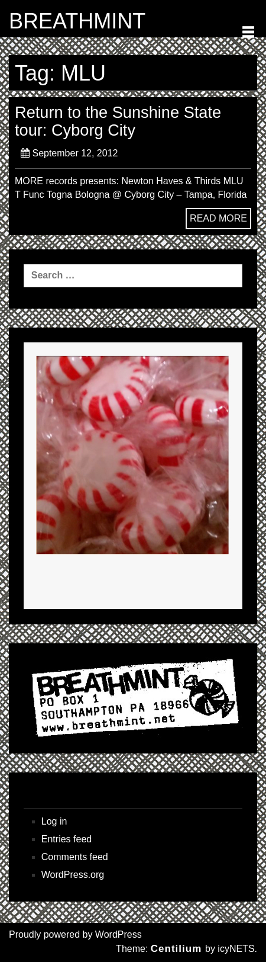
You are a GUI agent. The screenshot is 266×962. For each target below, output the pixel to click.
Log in (54, 821)
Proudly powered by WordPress (75, 934)
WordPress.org (72, 875)
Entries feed (66, 839)
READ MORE (218, 218)
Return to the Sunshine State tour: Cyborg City (118, 121)
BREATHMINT (77, 21)
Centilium (176, 948)
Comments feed (74, 857)
